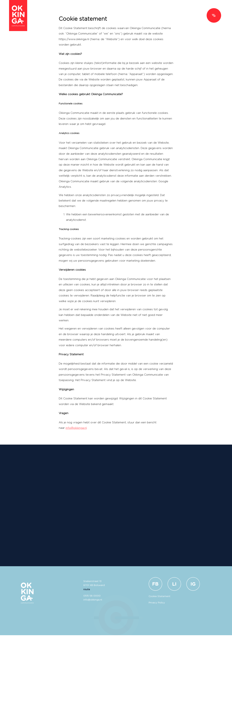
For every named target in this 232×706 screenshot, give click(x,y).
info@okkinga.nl (76, 428)
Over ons (165, 15)
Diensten (118, 15)
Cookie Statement (159, 596)
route (86, 589)
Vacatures (190, 15)
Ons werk (141, 15)
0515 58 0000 (92, 596)
